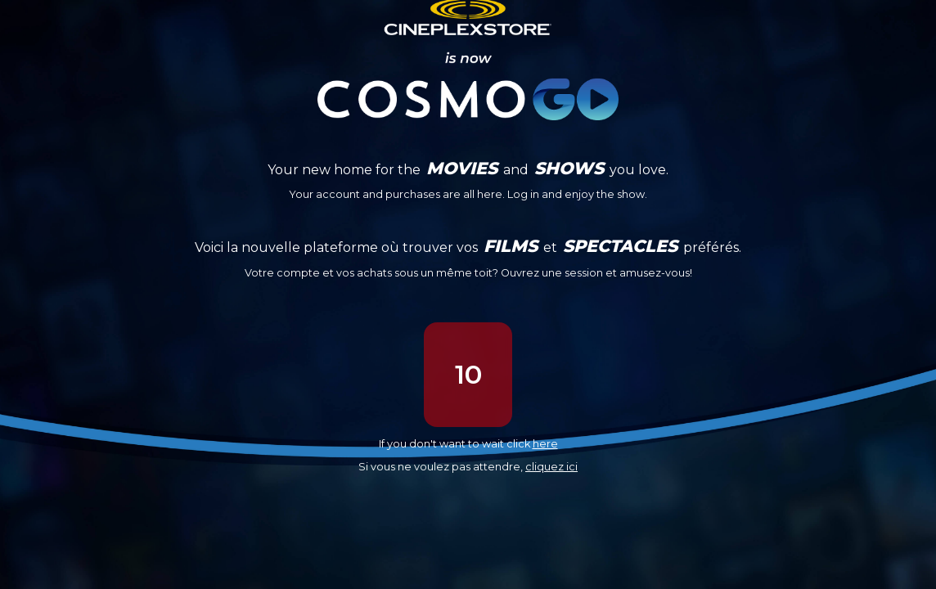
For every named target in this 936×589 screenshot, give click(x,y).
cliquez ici (551, 467)
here (545, 444)
